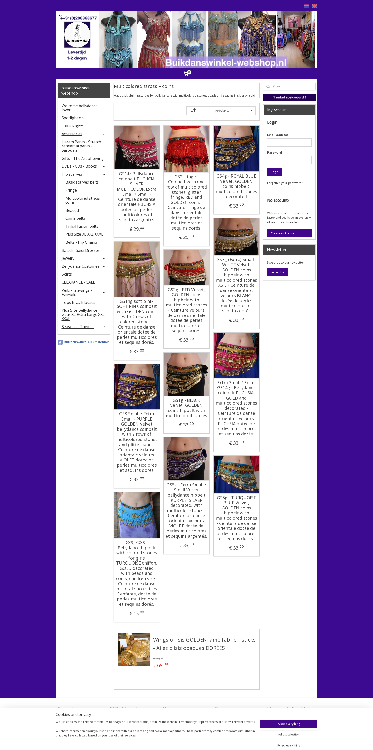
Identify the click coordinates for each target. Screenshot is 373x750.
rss (199, 741)
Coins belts (75, 218)
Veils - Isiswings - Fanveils (84, 292)
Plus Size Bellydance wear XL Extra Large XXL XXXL (83, 314)
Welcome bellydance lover (80, 108)
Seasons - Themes (84, 326)
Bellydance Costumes (84, 266)
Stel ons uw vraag (233, 708)
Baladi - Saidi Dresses (81, 250)
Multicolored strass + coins (84, 200)
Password (274, 152)
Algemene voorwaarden (186, 708)
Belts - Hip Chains (81, 242)
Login (274, 172)
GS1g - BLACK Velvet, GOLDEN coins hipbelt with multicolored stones (186, 408)
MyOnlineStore (259, 741)
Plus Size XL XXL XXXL (84, 234)
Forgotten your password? (285, 183)
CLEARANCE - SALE (78, 282)
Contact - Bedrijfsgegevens (75, 711)
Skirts (67, 274)
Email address (278, 135)
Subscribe (277, 272)
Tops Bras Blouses (78, 302)
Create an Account (283, 233)
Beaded (72, 210)
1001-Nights (84, 126)
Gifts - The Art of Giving (83, 158)
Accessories (84, 133)
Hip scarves (84, 174)
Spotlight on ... (74, 118)
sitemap (189, 741)
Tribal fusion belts (81, 226)
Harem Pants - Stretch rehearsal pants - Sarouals (81, 146)
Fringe (71, 190)
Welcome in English (287, 708)
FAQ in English (281, 716)
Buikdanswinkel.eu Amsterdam (84, 342)
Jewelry (84, 258)
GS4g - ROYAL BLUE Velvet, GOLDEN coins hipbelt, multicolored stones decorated (236, 186)
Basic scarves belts (82, 182)
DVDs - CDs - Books (84, 166)
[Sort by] (221, 111)
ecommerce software (217, 741)
